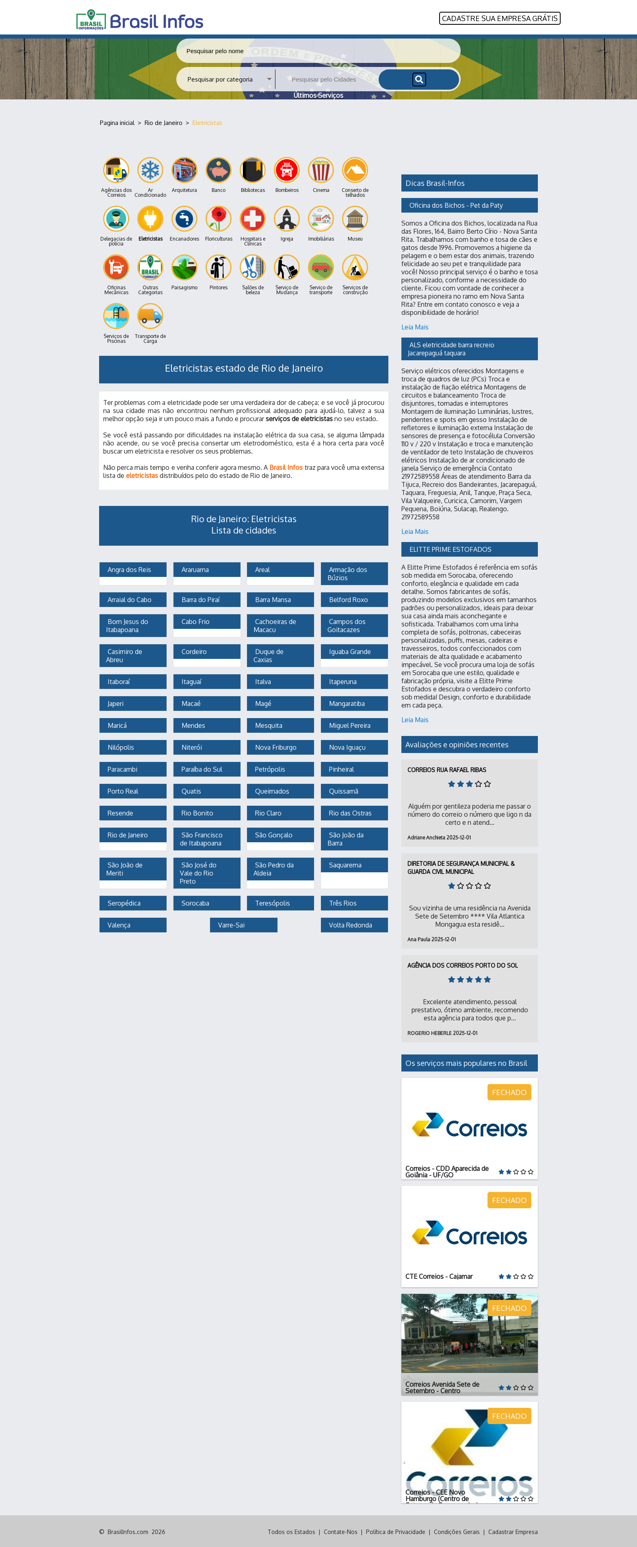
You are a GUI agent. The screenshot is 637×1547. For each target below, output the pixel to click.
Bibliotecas (253, 174)
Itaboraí (118, 680)
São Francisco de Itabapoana (202, 838)
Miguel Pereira (348, 724)
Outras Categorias (150, 273)
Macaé (190, 702)
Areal (262, 568)
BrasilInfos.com (128, 1530)
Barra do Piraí (199, 598)
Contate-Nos (341, 1530)
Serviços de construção (355, 273)
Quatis (190, 790)
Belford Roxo (347, 598)
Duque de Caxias (269, 654)
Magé (262, 702)
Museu (355, 222)
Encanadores (184, 222)
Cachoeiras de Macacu (276, 624)
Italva (262, 680)
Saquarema (344, 864)
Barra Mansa (272, 598)
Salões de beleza (253, 273)
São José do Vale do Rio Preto (199, 872)
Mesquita (268, 724)
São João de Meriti (125, 868)
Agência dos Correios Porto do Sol (462, 964)
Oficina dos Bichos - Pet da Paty (456, 204)
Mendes (192, 724)
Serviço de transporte (321, 273)
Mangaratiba (346, 702)
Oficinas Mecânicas (116, 273)
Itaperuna (342, 680)
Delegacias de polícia (116, 224)
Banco (219, 174)
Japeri (115, 702)
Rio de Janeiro (127, 834)
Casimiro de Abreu (125, 654)
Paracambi (121, 768)
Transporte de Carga (150, 322)
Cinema (321, 174)
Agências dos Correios (116, 176)
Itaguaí (190, 680)
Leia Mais (415, 326)
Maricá (116, 724)
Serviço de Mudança (287, 273)
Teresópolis (272, 902)
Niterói (191, 746)
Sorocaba (194, 902)
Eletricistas (150, 222)
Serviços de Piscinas (116, 322)
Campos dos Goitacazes (347, 624)
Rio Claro (268, 812)
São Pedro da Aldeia (274, 868)
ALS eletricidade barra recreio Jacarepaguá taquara (452, 348)
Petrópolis (269, 768)
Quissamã (342, 790)
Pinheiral (340, 768)
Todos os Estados (291, 1530)
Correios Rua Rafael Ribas (446, 768)
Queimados (271, 790)
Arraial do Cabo (129, 598)
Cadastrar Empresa (513, 1530)
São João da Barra (346, 838)
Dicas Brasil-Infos (435, 181)
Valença (118, 924)
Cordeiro (193, 650)
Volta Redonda (349, 924)
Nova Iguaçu (346, 746)
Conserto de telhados (355, 176)
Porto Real (122, 790)
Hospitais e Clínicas (253, 224)
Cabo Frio (195, 620)
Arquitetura (184, 174)
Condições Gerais (457, 1530)
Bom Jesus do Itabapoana (128, 624)
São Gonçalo (273, 834)
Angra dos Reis (128, 568)
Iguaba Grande (349, 650)
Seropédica (123, 902)
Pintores (219, 271)
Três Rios (342, 902)
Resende (119, 812)
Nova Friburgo (275, 746)
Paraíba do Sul (201, 768)
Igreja (287, 222)
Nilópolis (120, 746)
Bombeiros (287, 174)
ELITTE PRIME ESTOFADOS (450, 548)
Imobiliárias (321, 222)
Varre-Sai (231, 924)
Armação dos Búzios (348, 572)
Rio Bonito (196, 812)
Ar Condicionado (150, 176)
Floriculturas (218, 222)
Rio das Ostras (349, 812)
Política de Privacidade (395, 1530)
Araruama (194, 568)
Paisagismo (184, 271)
